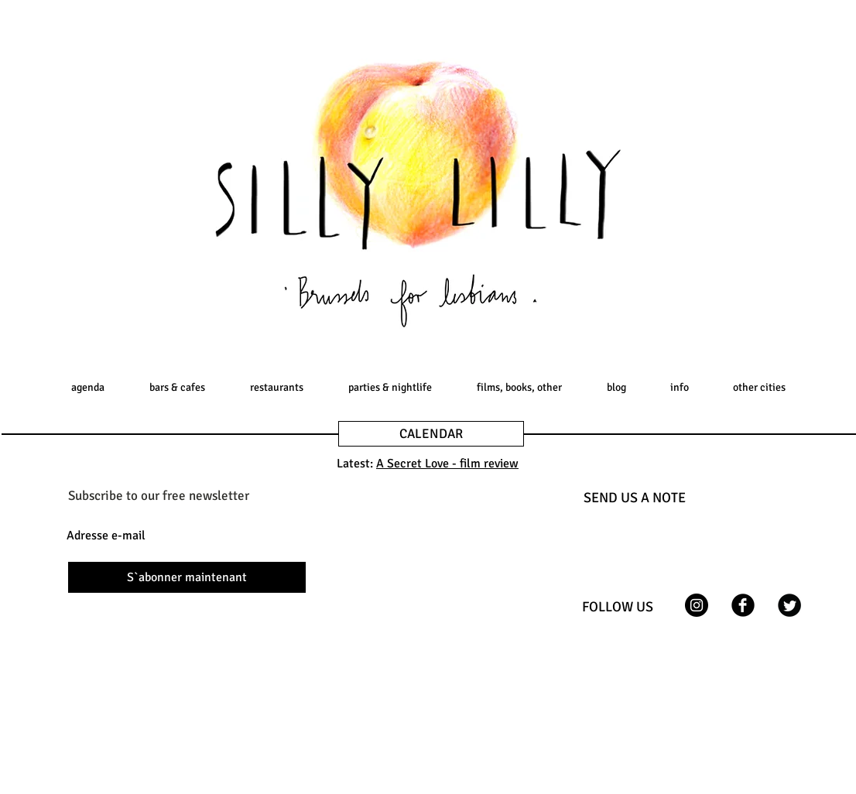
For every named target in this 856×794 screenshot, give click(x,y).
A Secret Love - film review (447, 463)
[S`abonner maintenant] (187, 577)
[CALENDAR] (431, 434)
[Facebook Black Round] (743, 605)
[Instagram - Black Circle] (696, 605)
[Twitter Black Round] (789, 605)
